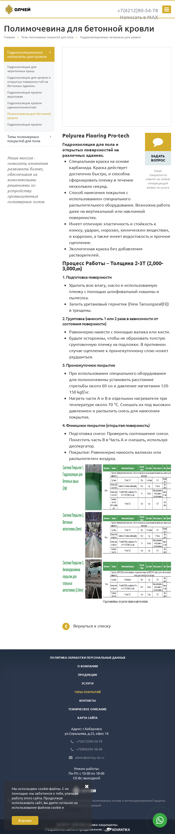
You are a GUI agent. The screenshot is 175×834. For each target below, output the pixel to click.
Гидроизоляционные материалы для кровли (27, 54)
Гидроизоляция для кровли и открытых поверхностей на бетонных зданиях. (29, 81)
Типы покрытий (87, 692)
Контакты (87, 700)
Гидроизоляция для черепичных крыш (22, 69)
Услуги (87, 683)
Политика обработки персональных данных (87, 657)
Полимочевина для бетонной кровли (29, 115)
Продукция (87, 675)
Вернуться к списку (86, 626)
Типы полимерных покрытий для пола (23, 138)
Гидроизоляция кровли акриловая (24, 94)
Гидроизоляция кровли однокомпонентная (24, 105)
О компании (87, 666)
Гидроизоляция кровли (24, 124)
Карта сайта (87, 717)
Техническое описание (87, 709)
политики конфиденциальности (46, 809)
